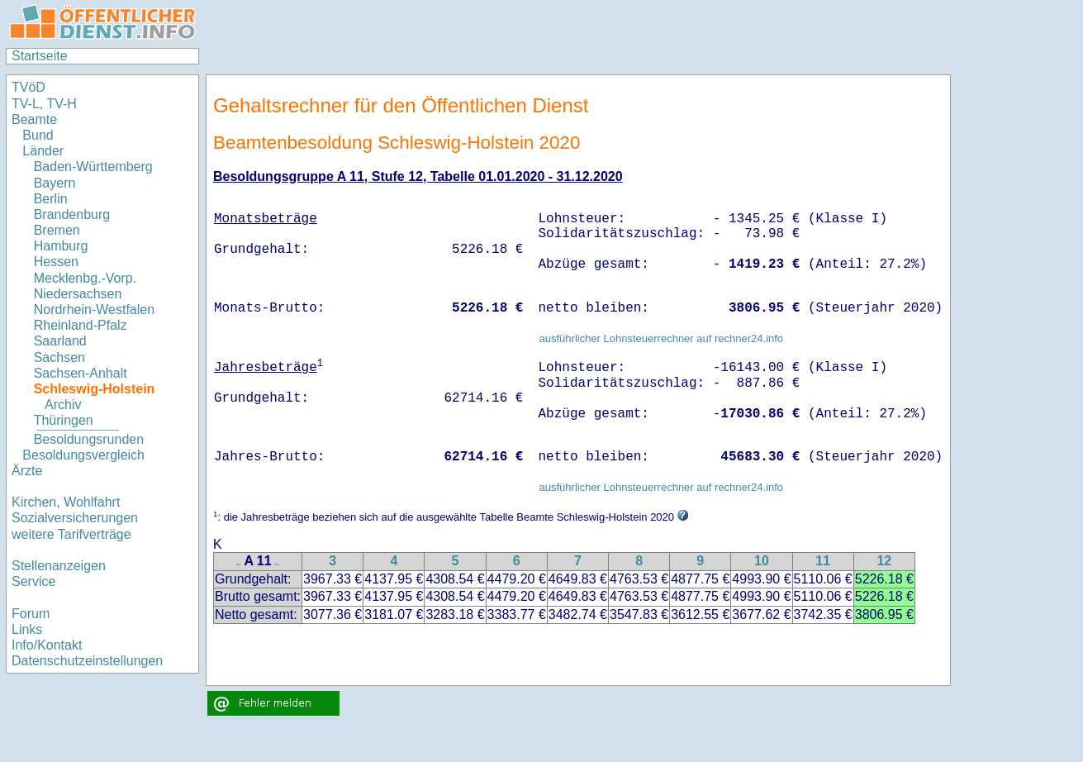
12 (883, 561)
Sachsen (59, 357)
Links (27, 629)
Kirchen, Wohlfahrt (66, 502)
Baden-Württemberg (93, 167)
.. (238, 562)
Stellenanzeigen (59, 566)
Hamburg (61, 246)
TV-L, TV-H (44, 104)
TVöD (28, 87)
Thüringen (63, 420)
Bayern (55, 183)
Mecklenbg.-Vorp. (85, 278)
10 (761, 561)
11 (822, 561)
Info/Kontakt (47, 645)
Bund (37, 135)
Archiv (63, 405)
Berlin (51, 199)
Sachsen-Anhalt (80, 373)
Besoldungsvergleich (83, 455)
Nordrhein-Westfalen (94, 309)
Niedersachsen (78, 294)
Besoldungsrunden (89, 439)
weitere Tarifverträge (71, 534)
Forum (31, 614)
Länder (43, 151)
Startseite (40, 56)
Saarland (60, 341)
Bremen (57, 230)
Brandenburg (72, 214)
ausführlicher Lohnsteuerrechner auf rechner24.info (661, 338)
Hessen (56, 262)
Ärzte (27, 471)
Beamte (34, 119)
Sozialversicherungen (75, 518)
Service (33, 581)
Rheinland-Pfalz (80, 325)
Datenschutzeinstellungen (87, 661)
